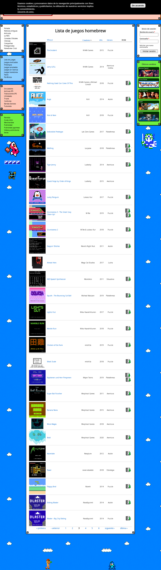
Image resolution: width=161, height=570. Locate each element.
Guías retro (8, 120)
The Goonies (143, 90)
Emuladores (8, 89)
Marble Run (51, 328)
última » (123, 528)
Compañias (8, 43)
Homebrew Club (10, 48)
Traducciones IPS (10, 93)
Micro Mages (51, 424)
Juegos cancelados (11, 67)
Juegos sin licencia (11, 70)
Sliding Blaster (52, 502)
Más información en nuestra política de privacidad (59, 9)
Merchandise (9, 122)
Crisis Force (143, 79)
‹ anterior (55, 528)
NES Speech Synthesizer (56, 279)
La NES (6, 36)
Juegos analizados (11, 62)
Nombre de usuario (147, 32)
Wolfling (50, 148)
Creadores (87, 40)
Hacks (6, 75)
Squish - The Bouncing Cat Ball (59, 295)
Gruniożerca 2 (52, 230)
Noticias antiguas (10, 31)
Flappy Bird (51, 486)
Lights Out (51, 312)
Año (100, 40)
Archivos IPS (8, 91)
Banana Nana (52, 410)
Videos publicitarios (11, 130)
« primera (41, 528)
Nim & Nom (51, 115)
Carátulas (7, 101)
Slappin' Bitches (53, 246)
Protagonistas (9, 46)
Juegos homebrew (11, 72)
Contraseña (144, 39)
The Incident (52, 50)
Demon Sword (143, 68)
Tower (49, 470)
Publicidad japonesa (12, 127)
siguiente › (110, 528)
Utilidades (8, 96)
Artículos (7, 33)
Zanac (141, 113)
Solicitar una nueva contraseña (146, 46)
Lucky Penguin (53, 197)
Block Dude (51, 361)
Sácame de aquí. (26, 11)
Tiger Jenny (51, 165)
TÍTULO (50, 40)
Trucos (6, 98)
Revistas (7, 117)
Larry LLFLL (51, 67)
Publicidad (8, 125)
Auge (49, 99)
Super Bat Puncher (54, 393)
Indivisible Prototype (55, 132)
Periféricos (8, 77)
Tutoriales (8, 106)
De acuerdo (138, 5)
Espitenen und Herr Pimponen (59, 377)
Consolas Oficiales (11, 38)
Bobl (49, 437)
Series (6, 132)
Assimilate (51, 453)
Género (109, 40)
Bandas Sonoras (10, 104)
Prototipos (8, 65)
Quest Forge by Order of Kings (59, 181)
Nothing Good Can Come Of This (60, 83)
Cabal (141, 102)
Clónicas (7, 41)
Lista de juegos (9, 60)
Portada (7, 28)
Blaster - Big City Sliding (56, 518)
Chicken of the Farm (55, 345)
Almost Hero (51, 263)
